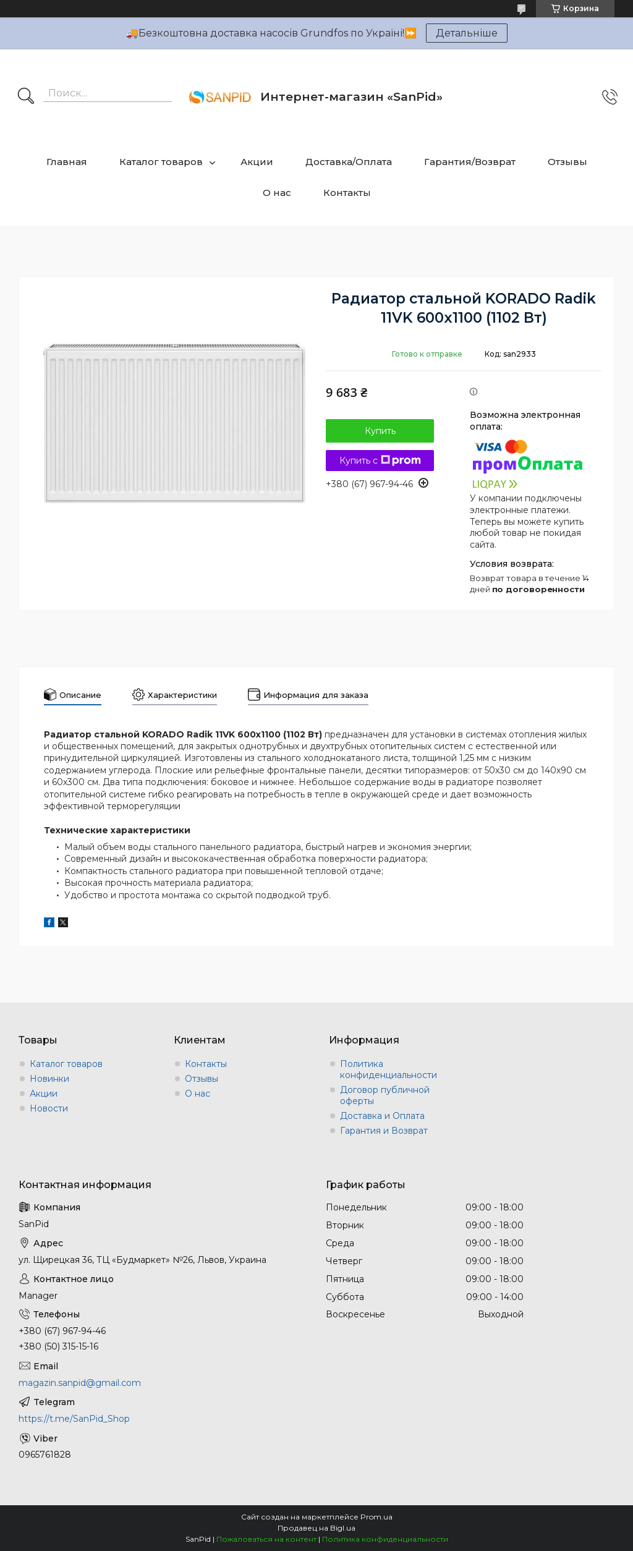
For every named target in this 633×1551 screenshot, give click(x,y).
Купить (380, 430)
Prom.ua (376, 1516)
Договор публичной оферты (385, 1095)
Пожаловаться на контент (266, 1539)
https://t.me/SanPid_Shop (74, 1418)
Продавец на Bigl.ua (316, 1527)
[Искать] (26, 97)
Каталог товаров (161, 162)
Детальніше (467, 33)
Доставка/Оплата (348, 162)
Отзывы (567, 162)
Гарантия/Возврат (470, 162)
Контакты (347, 192)
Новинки (49, 1078)
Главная (66, 162)
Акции (256, 162)
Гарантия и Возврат (384, 1130)
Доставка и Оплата (382, 1115)
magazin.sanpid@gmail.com (80, 1382)
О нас (277, 192)
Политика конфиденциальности (388, 1069)
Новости (49, 1108)
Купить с (380, 460)
